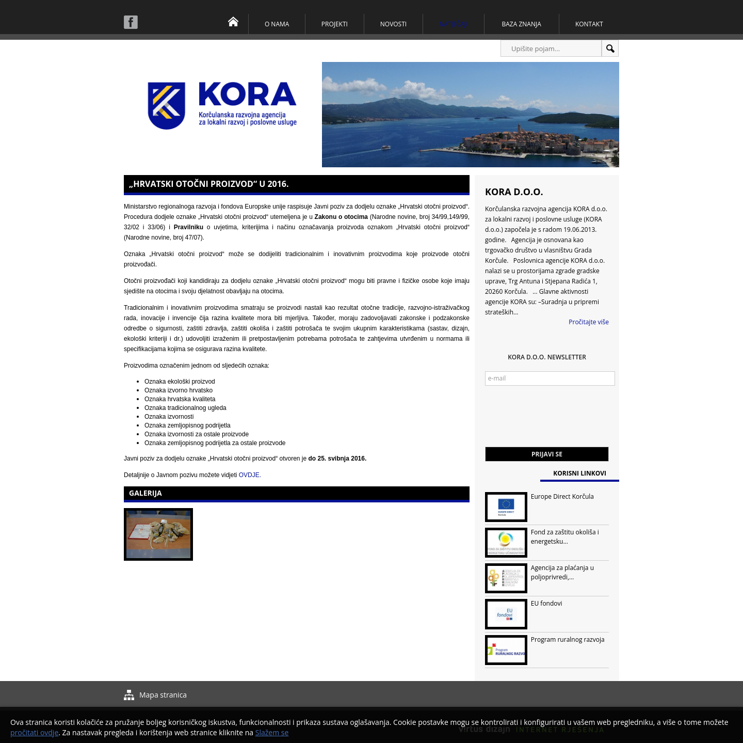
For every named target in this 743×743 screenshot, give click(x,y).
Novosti (393, 24)
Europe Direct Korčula (562, 496)
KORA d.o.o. (514, 191)
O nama (277, 24)
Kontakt (589, 24)
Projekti (334, 24)
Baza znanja (521, 24)
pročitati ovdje (34, 732)
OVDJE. (250, 475)
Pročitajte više (589, 322)
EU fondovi (546, 603)
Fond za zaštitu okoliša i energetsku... (565, 537)
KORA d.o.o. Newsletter (547, 357)
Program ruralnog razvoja (568, 639)
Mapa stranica (163, 695)
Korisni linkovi (579, 473)
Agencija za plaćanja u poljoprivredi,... (562, 572)
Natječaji (453, 24)
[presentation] (563, 421)
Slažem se (272, 732)
